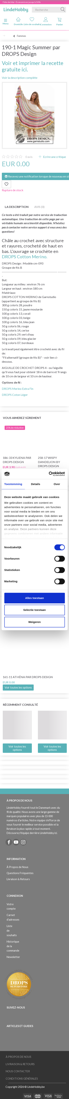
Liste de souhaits (32, 21)
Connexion (46, 21)
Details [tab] (35, 484)
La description (17, 206)
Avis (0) (39, 206)
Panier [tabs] (59, 21)
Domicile (18, 21)
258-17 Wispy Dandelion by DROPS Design (49, 462)
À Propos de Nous (17, 867)
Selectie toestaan (34, 609)
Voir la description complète (19, 77)
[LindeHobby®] (16, 9)
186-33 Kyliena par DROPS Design (17, 460)
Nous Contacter (18, 1071)
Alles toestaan (34, 598)
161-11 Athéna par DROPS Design (28, 677)
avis (29, 156)
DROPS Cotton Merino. (24, 256)
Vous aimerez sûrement (22, 417)
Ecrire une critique (54, 156)
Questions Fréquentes (20, 873)
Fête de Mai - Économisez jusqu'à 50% (21, 2)
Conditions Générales (22, 1078)
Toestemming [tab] (13, 484)
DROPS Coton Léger (15, 394)
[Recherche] (63, 9)
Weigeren (34, 621)
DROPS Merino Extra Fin (17, 388)
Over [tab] (57, 484)
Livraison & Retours (18, 879)
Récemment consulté (20, 704)
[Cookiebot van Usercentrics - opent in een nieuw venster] (49, 473)
